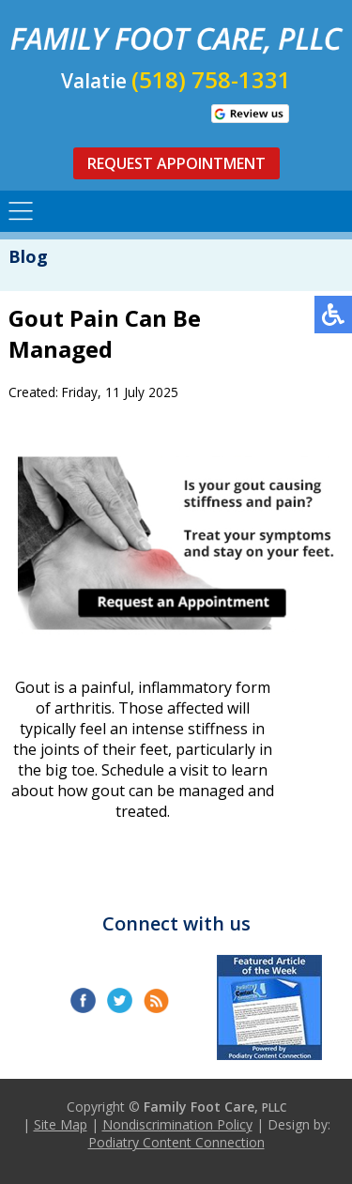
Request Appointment (176, 163)
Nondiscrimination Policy (177, 1124)
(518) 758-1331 (211, 79)
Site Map (60, 1124)
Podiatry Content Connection (176, 1142)
